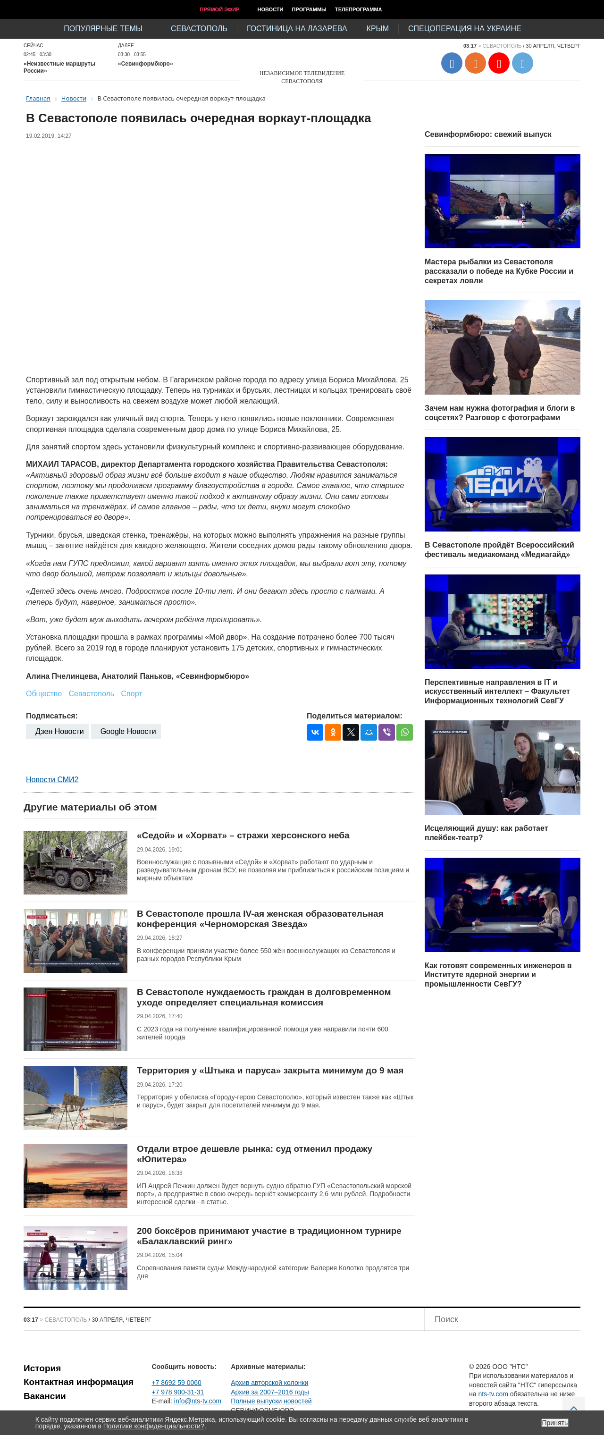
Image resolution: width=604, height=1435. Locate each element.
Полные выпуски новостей (271, 1401)
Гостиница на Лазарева (297, 29)
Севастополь (199, 29)
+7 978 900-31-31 (177, 1392)
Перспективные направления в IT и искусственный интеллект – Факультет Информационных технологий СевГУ (497, 691)
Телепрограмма (358, 9)
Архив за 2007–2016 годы (270, 1392)
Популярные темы (103, 29)
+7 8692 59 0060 (176, 1382)
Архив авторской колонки (269, 1382)
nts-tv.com (493, 1394)
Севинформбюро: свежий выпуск (488, 134)
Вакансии (45, 1396)
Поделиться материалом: (355, 716)
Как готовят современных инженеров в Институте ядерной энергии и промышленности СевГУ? (498, 975)
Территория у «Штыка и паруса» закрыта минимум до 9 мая (270, 1070)
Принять (555, 1423)
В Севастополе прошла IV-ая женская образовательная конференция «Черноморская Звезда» (260, 919)
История (42, 1368)
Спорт (132, 694)
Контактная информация (79, 1382)
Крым (378, 29)
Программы (309, 9)
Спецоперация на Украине (464, 29)
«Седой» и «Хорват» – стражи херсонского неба (243, 835)
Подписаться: (52, 716)
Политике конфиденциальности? (153, 1426)
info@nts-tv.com (197, 1401)
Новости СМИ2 (52, 780)
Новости (270, 9)
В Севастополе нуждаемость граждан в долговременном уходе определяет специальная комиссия (264, 997)
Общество (44, 694)
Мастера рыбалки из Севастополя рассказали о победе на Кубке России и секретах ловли (499, 271)
